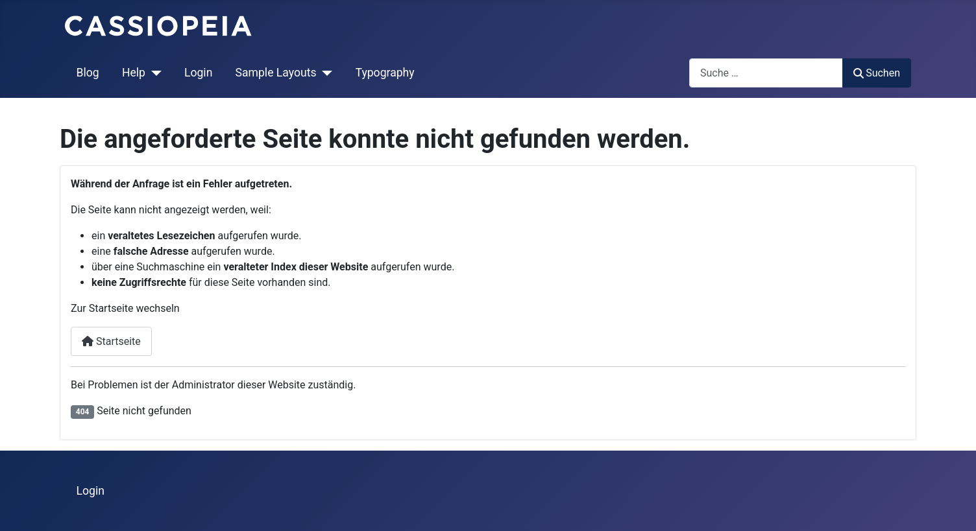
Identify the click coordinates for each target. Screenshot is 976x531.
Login (198, 72)
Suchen (876, 73)
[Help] (153, 72)
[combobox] (766, 73)
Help (133, 72)
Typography (385, 72)
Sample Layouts (276, 72)
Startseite (111, 341)
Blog (88, 72)
